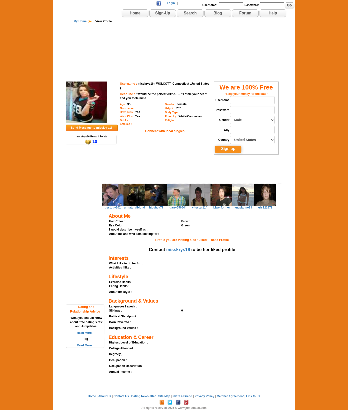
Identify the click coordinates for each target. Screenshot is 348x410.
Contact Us (122, 396)
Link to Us (253, 396)
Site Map (164, 396)
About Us (105, 396)
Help (273, 13)
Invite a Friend (183, 396)
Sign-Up (162, 13)
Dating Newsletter (144, 396)
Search (190, 13)
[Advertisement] (174, 39)
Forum (245, 13)
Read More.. (85, 333)
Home (135, 13)
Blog (217, 13)
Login (171, 3)
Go (289, 5)
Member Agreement (231, 396)
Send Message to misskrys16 (92, 127)
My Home (80, 21)
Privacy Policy (205, 396)
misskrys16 (178, 249)
